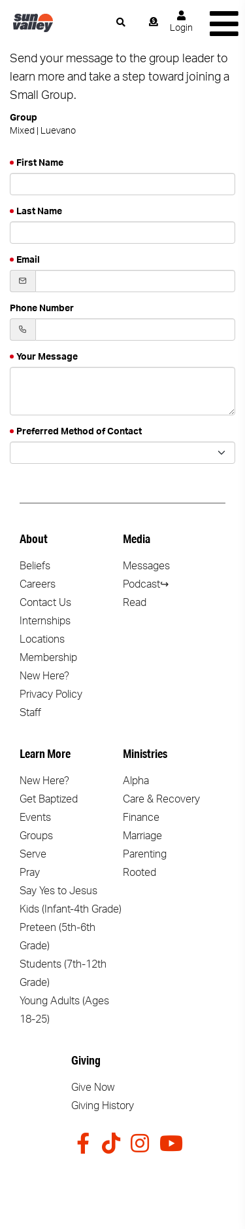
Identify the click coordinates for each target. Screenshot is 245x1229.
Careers (38, 584)
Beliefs (35, 566)
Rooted (139, 872)
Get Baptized (49, 799)
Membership (48, 657)
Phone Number (42, 308)
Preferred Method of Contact (79, 431)
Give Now (92, 1087)
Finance (141, 817)
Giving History (102, 1106)
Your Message (47, 357)
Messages (146, 566)
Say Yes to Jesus (58, 891)
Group (23, 118)
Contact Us (45, 602)
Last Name (39, 211)
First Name (39, 163)
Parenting (145, 854)
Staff (30, 713)
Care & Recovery (161, 799)
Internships (45, 621)
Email (28, 260)
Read (134, 602)
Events (35, 817)
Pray (30, 872)
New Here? (44, 676)
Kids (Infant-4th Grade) (71, 909)
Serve (33, 854)
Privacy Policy (51, 694)
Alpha (136, 781)
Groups (36, 836)
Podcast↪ (146, 584)
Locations (42, 639)
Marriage (142, 836)
